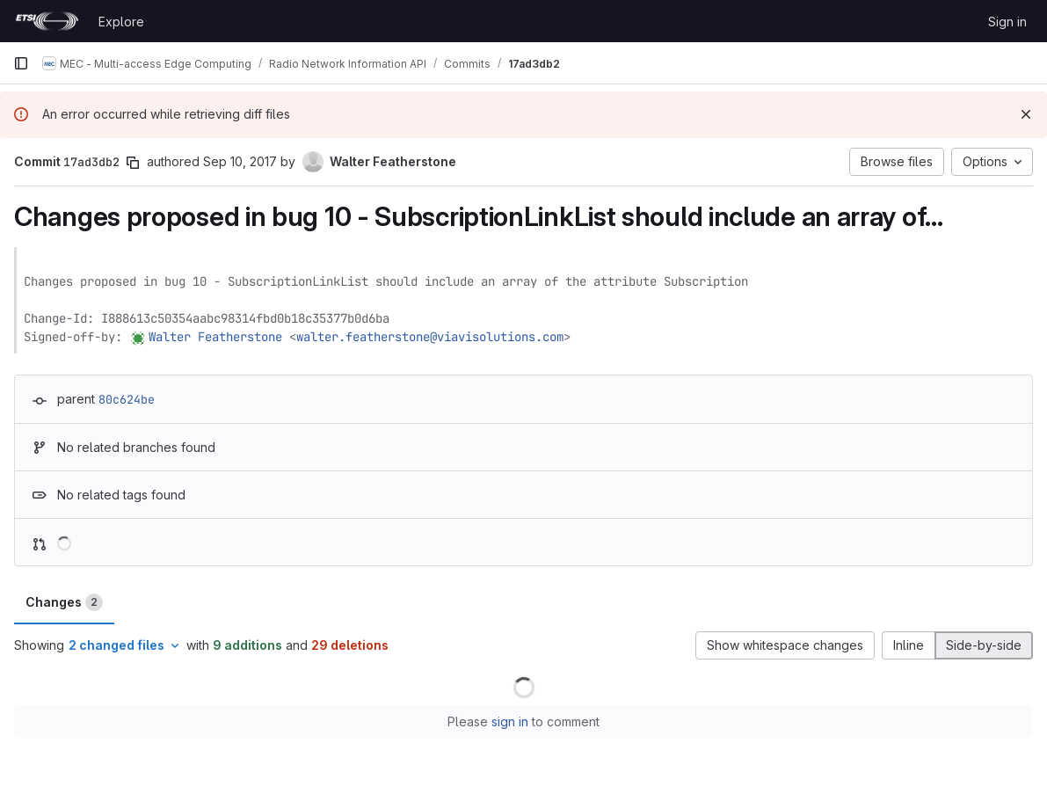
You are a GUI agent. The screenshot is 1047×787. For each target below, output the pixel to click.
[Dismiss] (1025, 114)
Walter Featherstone (215, 337)
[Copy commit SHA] (132, 162)
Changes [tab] (64, 602)
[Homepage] (47, 21)
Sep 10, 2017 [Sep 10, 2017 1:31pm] (240, 161)
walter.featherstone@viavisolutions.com (429, 337)
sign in (509, 721)
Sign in (1007, 21)
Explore (121, 21)
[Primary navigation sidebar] (21, 63)
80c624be (126, 399)
